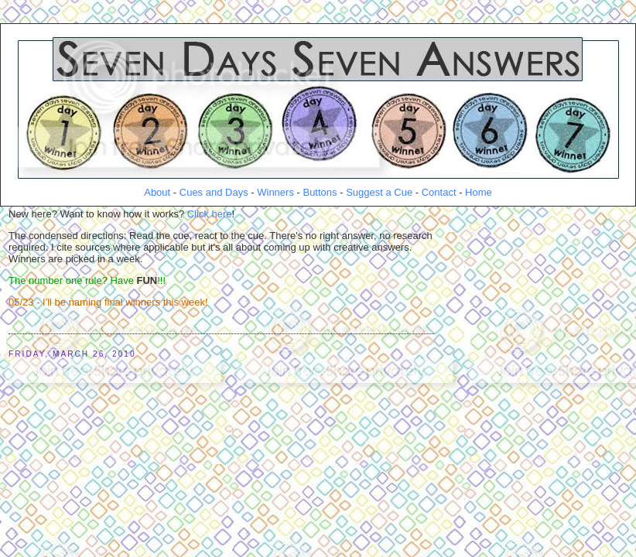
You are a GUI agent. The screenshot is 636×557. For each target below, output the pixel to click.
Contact (439, 192)
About (157, 192)
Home (478, 192)
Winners (275, 192)
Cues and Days (214, 192)
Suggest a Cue (379, 192)
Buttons (320, 192)
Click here (209, 214)
